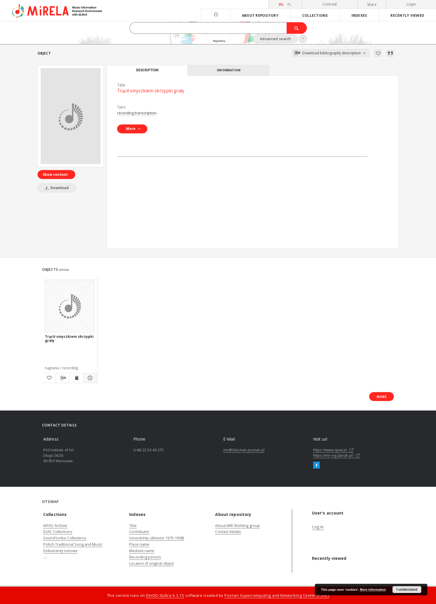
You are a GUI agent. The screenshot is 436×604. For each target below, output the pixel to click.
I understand (406, 590)
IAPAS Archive (55, 525)
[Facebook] (316, 465)
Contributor (139, 531)
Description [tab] (147, 70)
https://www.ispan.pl (333, 450)
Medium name (141, 550)
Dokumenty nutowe (60, 550)
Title (133, 525)
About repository (260, 15)
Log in (318, 527)
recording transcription (137, 113)
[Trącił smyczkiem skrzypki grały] (71, 116)
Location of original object (151, 563)
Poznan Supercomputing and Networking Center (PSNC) (276, 595)
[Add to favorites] (378, 53)
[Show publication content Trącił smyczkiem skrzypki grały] (76, 378)
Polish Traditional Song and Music (72, 544)
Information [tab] (228, 70)
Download (56, 187)
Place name (139, 544)
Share (372, 4)
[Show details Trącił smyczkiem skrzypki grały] (89, 378)
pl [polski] (289, 4)
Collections (315, 15)
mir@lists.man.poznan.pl (243, 450)
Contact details (228, 531)
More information (373, 589)
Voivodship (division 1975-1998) (156, 538)
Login (411, 4)
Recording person (145, 557)
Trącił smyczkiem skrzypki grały (69, 338)
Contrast (329, 4)
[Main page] (215, 15)
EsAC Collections (57, 531)
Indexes (359, 15)
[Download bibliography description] (62, 378)
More (381, 396)
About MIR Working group (237, 525)
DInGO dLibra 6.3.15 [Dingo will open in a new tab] (165, 595)
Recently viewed (407, 15)
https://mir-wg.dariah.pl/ (336, 455)
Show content (55, 174)
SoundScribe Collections (65, 538)
